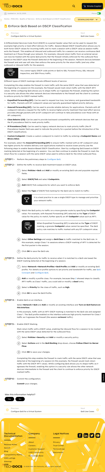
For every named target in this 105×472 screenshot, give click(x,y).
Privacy (56, 442)
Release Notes (10, 444)
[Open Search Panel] (75, 6)
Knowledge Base (36, 456)
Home (6, 19)
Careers (32, 445)
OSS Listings (9, 458)
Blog (6, 451)
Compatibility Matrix (13, 455)
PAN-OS (14, 19)
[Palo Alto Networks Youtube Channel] (97, 437)
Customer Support (37, 449)
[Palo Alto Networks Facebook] (80, 437)
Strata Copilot (92, 6)
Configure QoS (53, 159)
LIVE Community (36, 452)
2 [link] (75, 278)
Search (7, 448)
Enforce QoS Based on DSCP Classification (53, 19)
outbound (62, 317)
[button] (103, 377)
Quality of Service (27, 19)
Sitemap (8, 461)
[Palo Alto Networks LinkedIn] (86, 437)
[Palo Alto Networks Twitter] (92, 437)
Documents (58, 452)
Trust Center (58, 445)
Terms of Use (59, 449)
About (31, 442)
